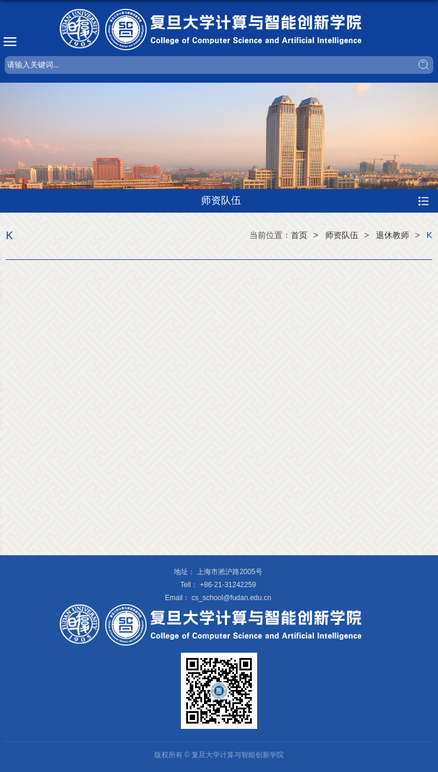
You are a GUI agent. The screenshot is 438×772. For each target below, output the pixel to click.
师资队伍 (341, 235)
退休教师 (392, 235)
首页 (299, 235)
